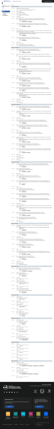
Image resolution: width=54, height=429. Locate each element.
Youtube (9, 392)
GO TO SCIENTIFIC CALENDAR (47, 1)
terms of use (27, 424)
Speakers (3, 7)
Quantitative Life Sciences (38, 417)
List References (24, 21)
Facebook (4, 392)
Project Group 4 (41, 365)
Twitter (7, 392)
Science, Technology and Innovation (46, 417)
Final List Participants (6, 12)
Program (3, 6)
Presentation (30, 21)
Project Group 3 (35, 365)
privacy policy (16, 424)
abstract (28, 26)
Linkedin (14, 392)
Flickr (17, 392)
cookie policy (22, 424)
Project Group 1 (24, 365)
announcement (5, 15)
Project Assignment (25, 339)
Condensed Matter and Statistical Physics (16, 417)
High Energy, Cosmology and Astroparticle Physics (8, 418)
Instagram (12, 392)
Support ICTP (39, 406)
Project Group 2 (30, 365)
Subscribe (9, 406)
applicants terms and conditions (7, 424)
